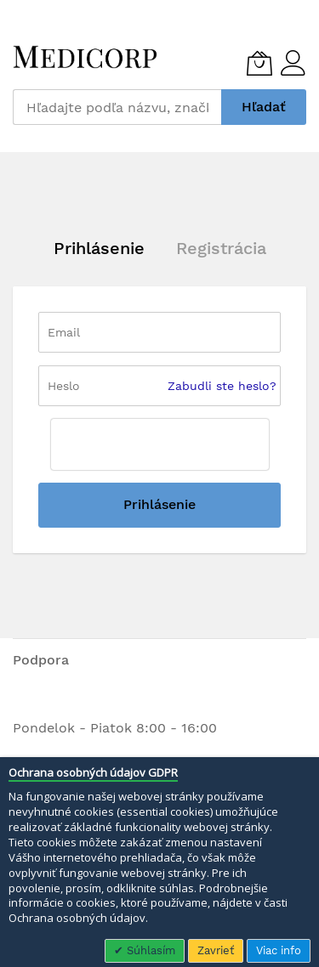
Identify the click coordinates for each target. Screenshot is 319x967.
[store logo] (85, 57)
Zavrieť (215, 950)
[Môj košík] (259, 63)
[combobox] (117, 107)
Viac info (278, 950)
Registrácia (221, 248)
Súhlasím (149, 950)
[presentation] (160, 444)
